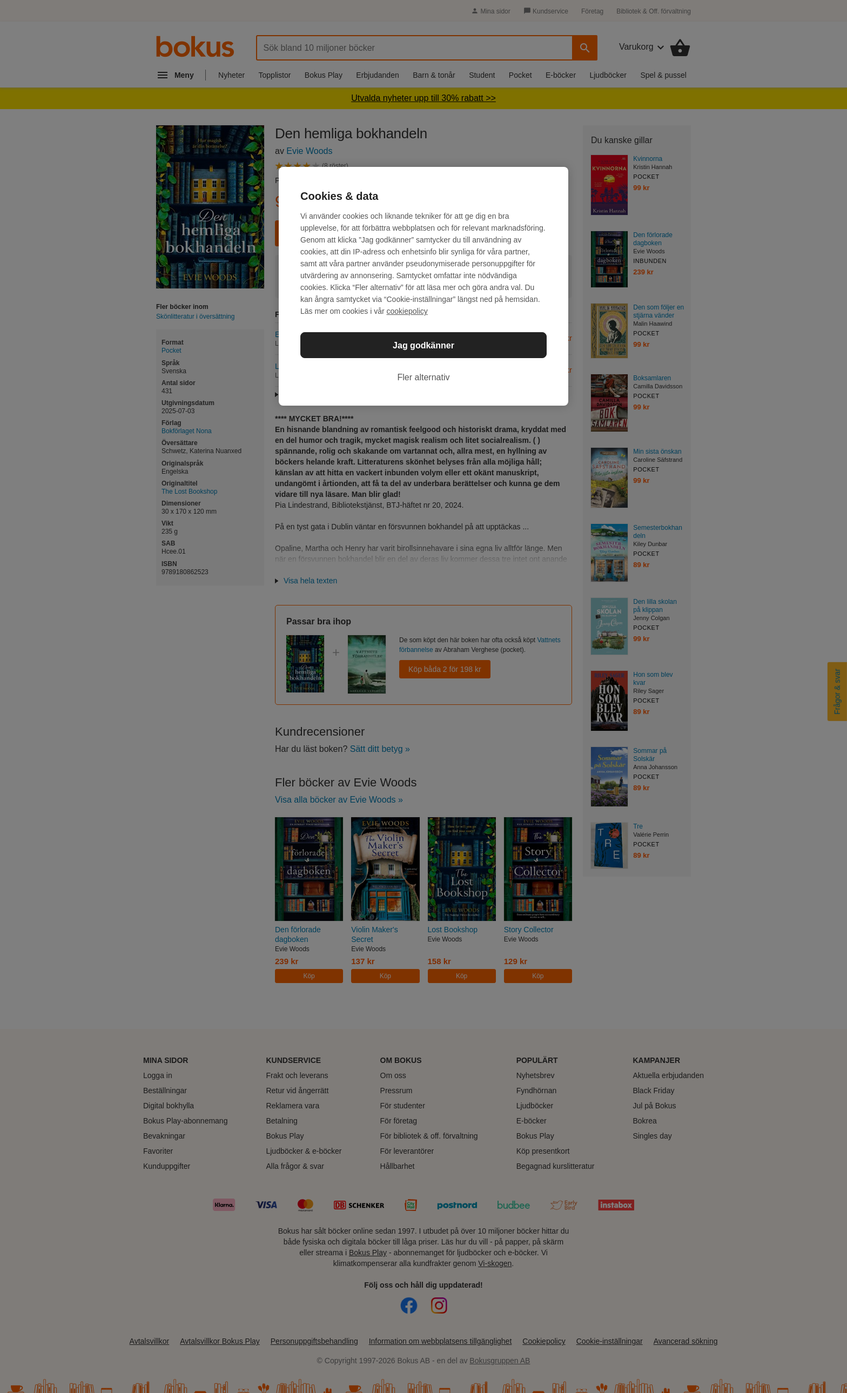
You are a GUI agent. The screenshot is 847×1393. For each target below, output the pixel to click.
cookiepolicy (407, 311)
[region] (423, 286)
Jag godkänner (423, 345)
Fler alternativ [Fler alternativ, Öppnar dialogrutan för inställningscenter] (424, 377)
